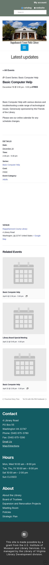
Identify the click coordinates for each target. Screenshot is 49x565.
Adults (5, 179)
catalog (26, 7)
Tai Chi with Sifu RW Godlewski (34, 399)
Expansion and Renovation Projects (21, 503)
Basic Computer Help (11, 165)
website (39, 7)
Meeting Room (10, 508)
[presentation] (24, 273)
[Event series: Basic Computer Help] (26, 296)
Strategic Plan (10, 516)
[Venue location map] (24, 201)
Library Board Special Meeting (15, 338)
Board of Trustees (12, 499)
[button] (24, 47)
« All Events (8, 70)
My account (40, 2)
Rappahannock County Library (15, 229)
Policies (6, 512)
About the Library (11, 495)
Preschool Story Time (11, 399)
